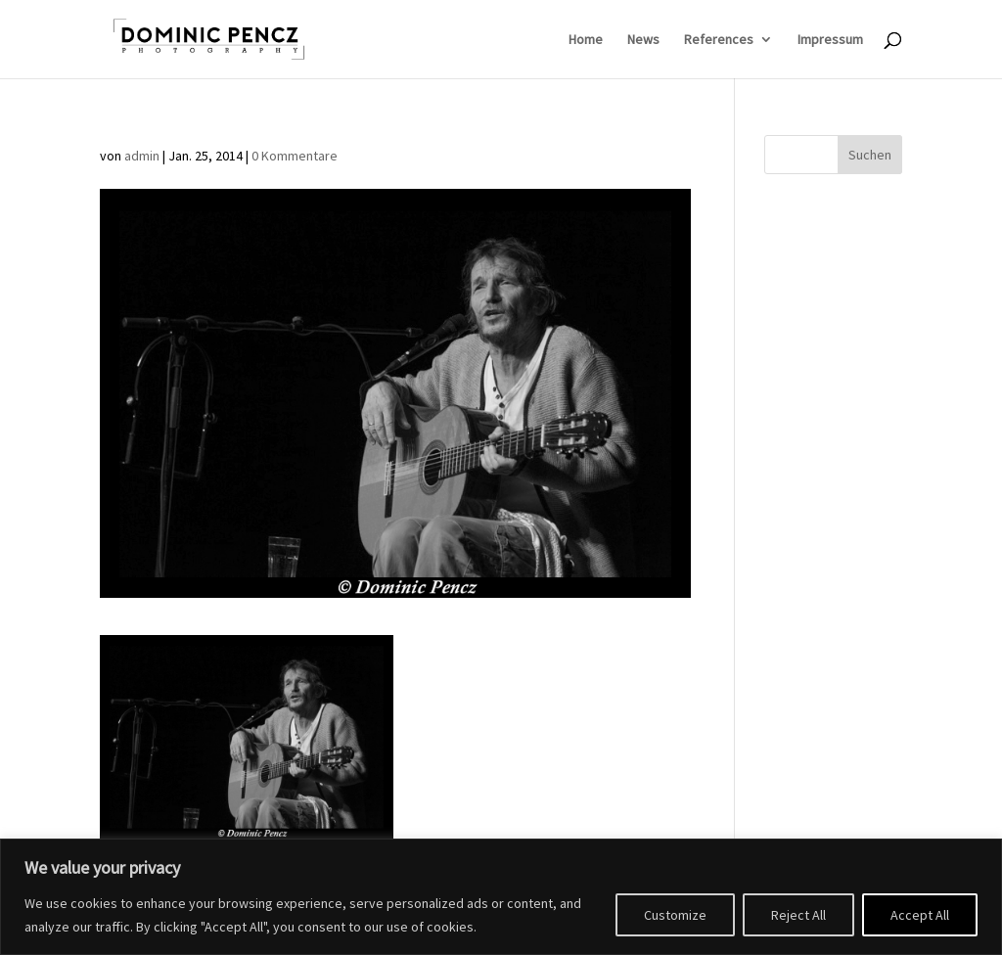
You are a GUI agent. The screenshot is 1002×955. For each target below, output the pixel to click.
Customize (675, 915)
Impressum (830, 40)
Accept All (919, 915)
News (643, 40)
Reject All (798, 915)
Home (586, 40)
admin (141, 155)
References (718, 40)
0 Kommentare (294, 155)
